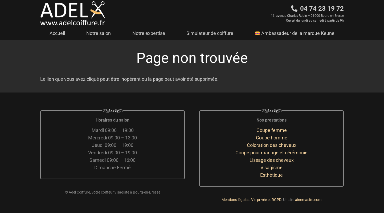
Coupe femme (271, 130)
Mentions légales (235, 200)
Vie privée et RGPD (266, 200)
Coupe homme (271, 137)
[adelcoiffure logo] (72, 13)
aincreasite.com (308, 200)
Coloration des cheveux (271, 145)
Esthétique (271, 175)
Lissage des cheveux (272, 160)
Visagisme (271, 167)
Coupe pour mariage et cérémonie (271, 152)
